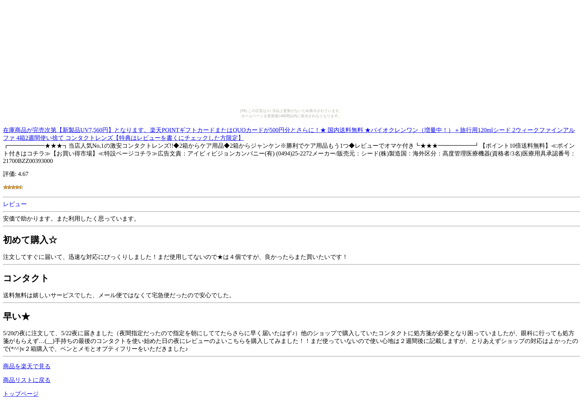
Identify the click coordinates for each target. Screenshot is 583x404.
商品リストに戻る (27, 380)
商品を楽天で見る (27, 366)
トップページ (21, 394)
